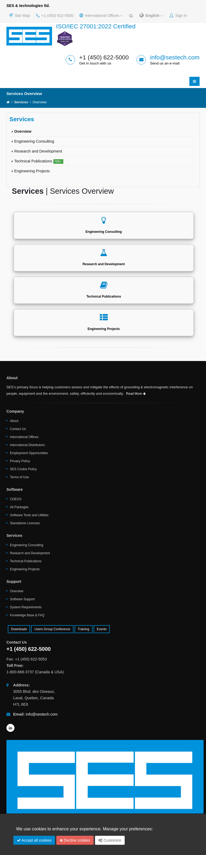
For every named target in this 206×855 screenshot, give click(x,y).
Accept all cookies (34, 840)
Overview (22, 131)
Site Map (19, 15)
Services (21, 102)
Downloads (19, 629)
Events (102, 629)
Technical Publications (38, 161)
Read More (136, 394)
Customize (109, 840)
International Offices (101, 15)
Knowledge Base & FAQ (27, 615)
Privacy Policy (20, 461)
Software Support (22, 599)
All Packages (19, 507)
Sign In (178, 15)
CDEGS (15, 499)
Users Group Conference (52, 629)
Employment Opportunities (29, 453)
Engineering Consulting (34, 141)
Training (83, 629)
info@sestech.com (175, 57)
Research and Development (38, 151)
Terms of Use (19, 477)
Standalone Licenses (25, 523)
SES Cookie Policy (23, 469)
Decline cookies (75, 840)
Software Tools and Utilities (29, 515)
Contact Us (18, 429)
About (14, 421)
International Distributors (27, 445)
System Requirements (26, 607)
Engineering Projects (32, 171)
